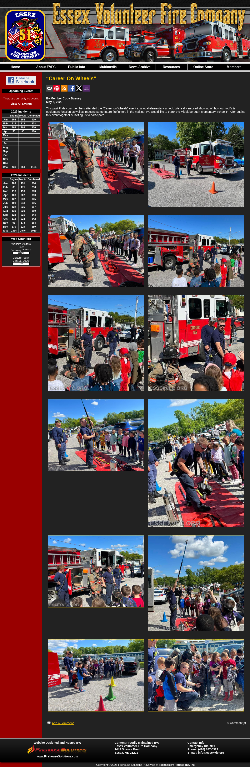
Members (234, 67)
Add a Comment (63, 723)
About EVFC (46, 67)
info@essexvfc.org (211, 752)
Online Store (202, 67)
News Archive (139, 67)
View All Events (21, 103)
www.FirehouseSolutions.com (57, 756)
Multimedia (108, 67)
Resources (171, 67)
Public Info (76, 67)
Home (15, 67)
